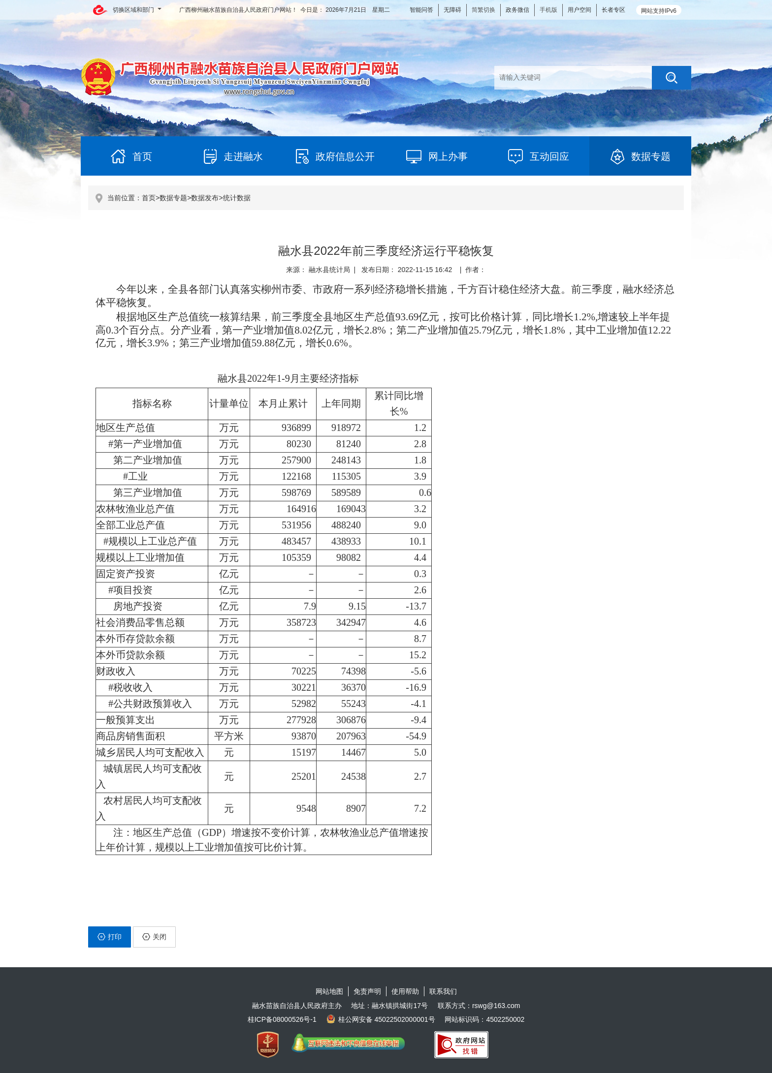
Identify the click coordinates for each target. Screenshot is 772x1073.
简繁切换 (483, 9)
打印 (109, 937)
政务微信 (517, 9)
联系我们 (443, 991)
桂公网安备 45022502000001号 (380, 1019)
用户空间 (579, 9)
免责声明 (367, 991)
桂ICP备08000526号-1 (282, 1019)
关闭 (154, 937)
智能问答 (421, 9)
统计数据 (237, 198)
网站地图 (329, 991)
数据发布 (205, 198)
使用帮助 (405, 991)
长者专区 (613, 9)
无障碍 (452, 9)
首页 (149, 198)
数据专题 (173, 198)
